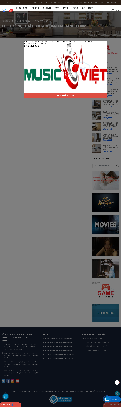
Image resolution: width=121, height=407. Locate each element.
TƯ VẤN (75, 8)
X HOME (25, 8)
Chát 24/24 (115, 399)
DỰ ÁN (57, 8)
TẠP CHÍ (66, 8)
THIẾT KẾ (35, 8)
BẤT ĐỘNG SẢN (87, 8)
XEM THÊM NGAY (65, 95)
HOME (18, 8)
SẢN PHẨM (47, 8)
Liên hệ (19, 13)
